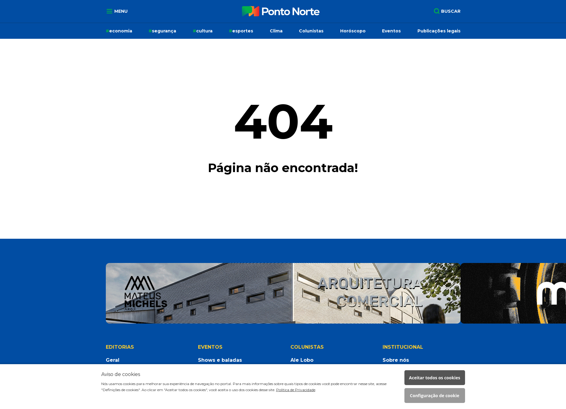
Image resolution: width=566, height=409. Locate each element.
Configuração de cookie (434, 395)
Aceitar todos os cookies (434, 378)
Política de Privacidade (295, 389)
